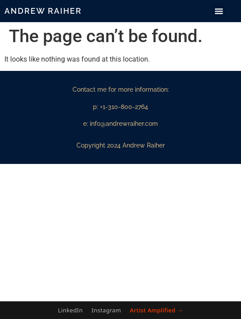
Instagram (106, 310)
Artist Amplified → (156, 310)
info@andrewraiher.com (124, 123)
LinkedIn (70, 310)
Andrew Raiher (43, 11)
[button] (219, 11)
